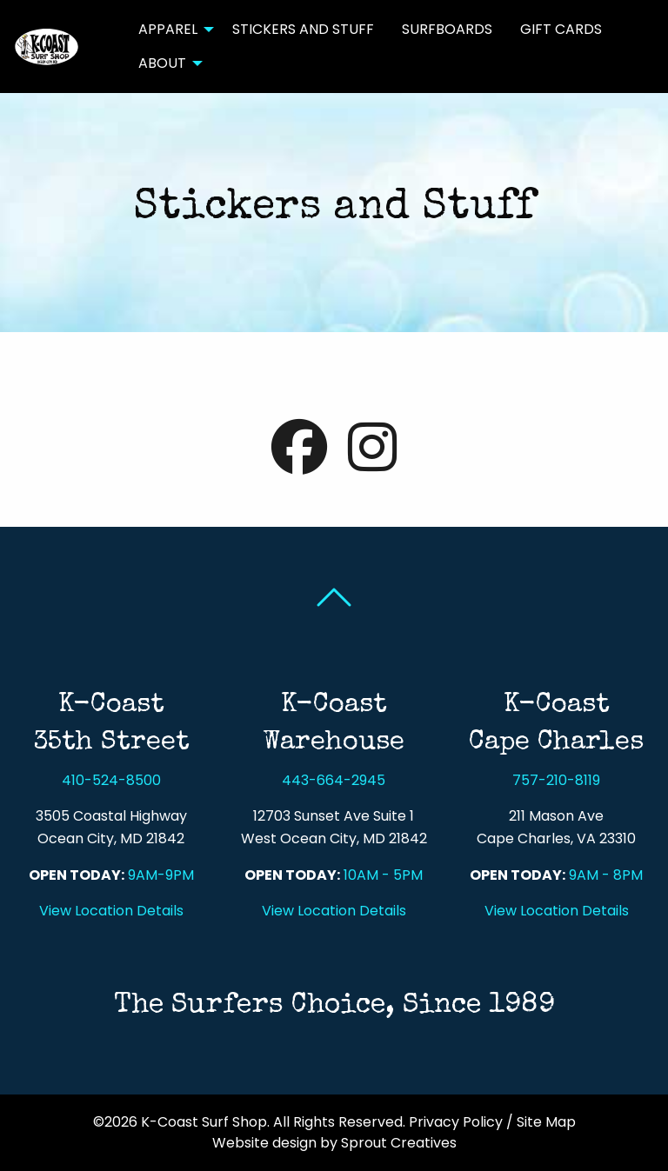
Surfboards (447, 29)
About (162, 63)
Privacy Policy (456, 1122)
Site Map (546, 1122)
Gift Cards (561, 29)
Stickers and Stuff (303, 29)
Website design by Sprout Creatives (334, 1143)
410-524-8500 (111, 780)
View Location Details (111, 911)
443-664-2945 (333, 780)
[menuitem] (171, 29)
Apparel (167, 29)
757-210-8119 (556, 780)
